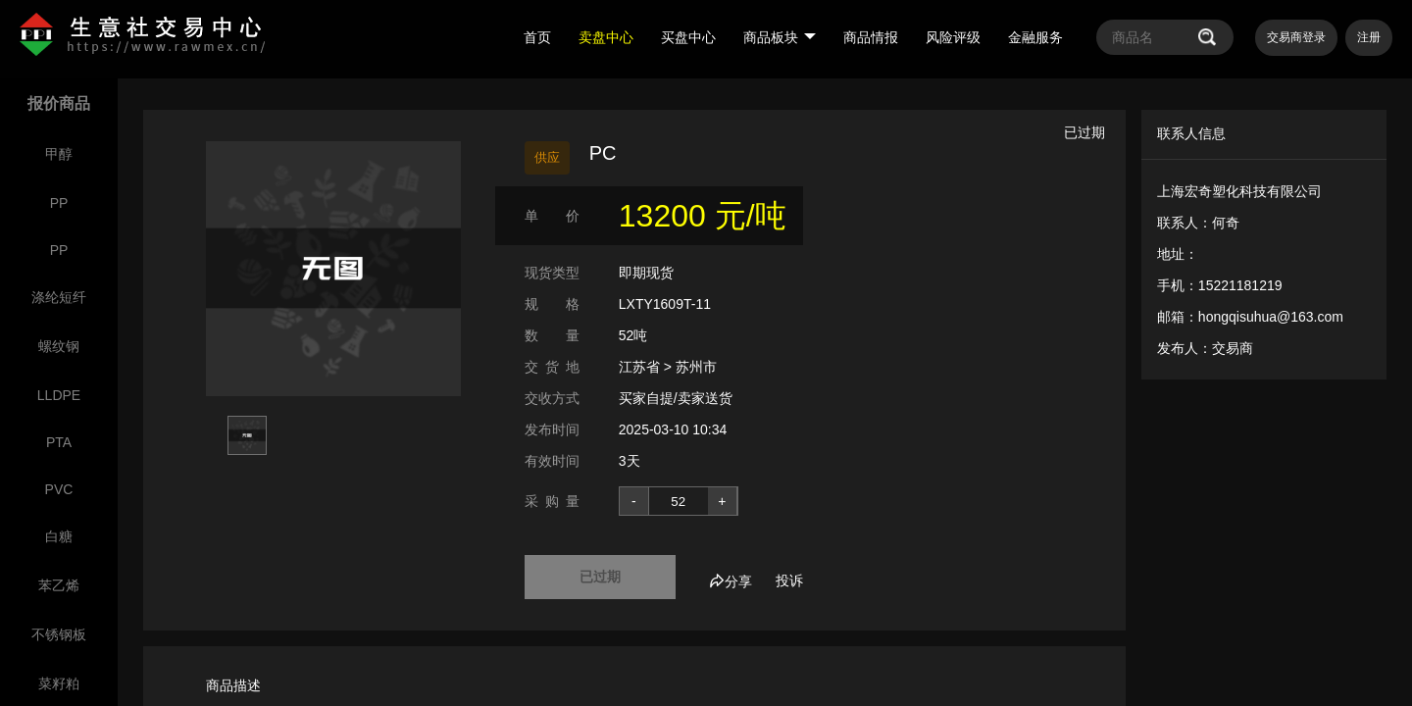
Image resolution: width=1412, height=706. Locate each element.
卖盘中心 (606, 37)
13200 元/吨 (702, 215)
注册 (1369, 37)
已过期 (600, 576)
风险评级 (953, 37)
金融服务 (1035, 37)
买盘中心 (688, 37)
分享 (730, 581)
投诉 (789, 580)
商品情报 (870, 37)
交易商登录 (1296, 37)
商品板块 (779, 37)
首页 (537, 37)
